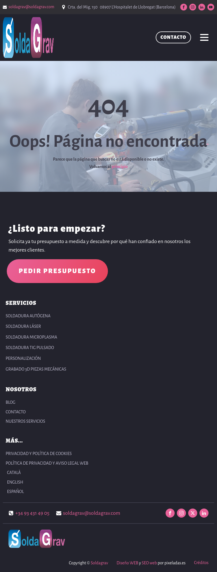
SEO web (149, 563)
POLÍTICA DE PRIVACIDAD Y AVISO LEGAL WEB (47, 463)
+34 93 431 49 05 (32, 513)
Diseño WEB (127, 563)
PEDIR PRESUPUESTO (57, 271)
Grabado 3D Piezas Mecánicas (36, 369)
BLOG (10, 402)
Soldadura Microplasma (31, 337)
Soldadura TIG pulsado (30, 347)
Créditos (201, 562)
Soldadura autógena (28, 316)
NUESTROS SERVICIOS (25, 421)
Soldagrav (99, 563)
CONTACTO (173, 37)
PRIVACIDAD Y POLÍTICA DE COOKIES (39, 453)
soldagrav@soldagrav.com (31, 7)
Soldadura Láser (23, 326)
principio (120, 166)
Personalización (23, 358)
